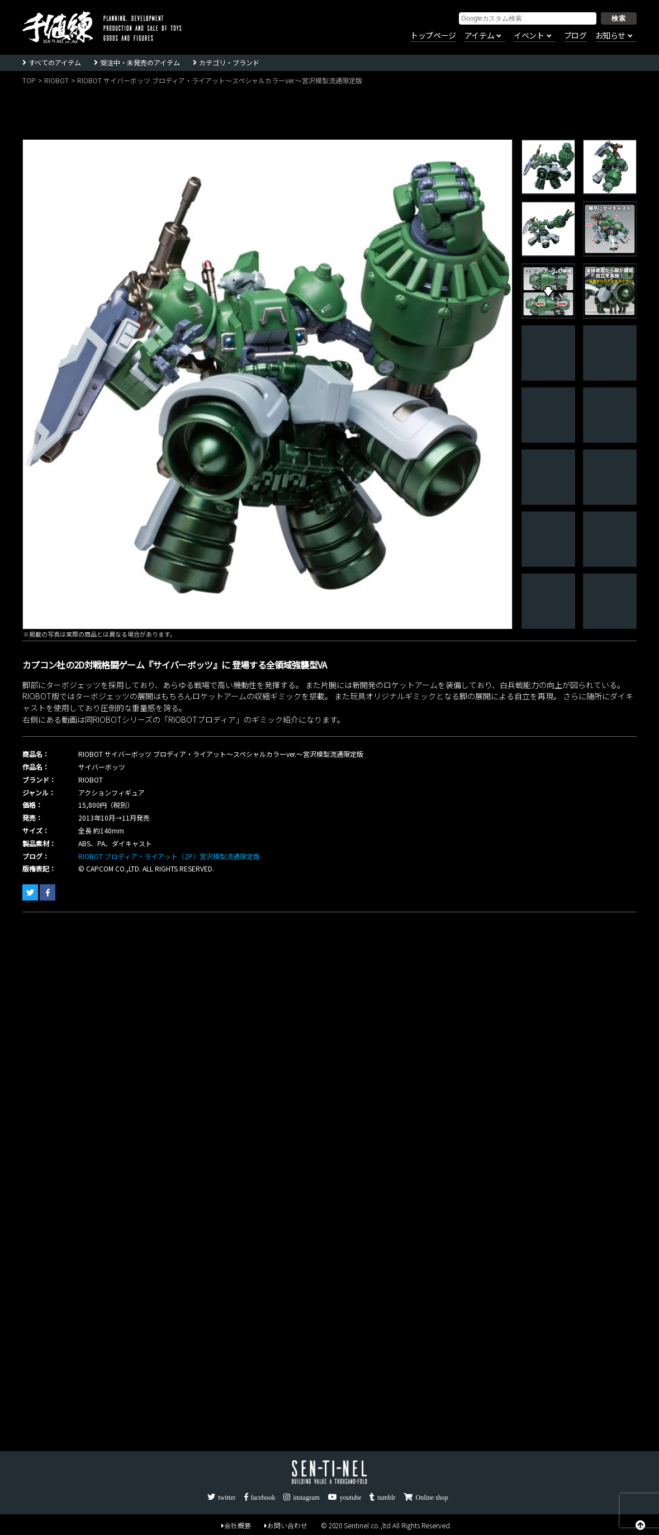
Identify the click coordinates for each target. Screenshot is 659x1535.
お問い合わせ (285, 1525)
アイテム (479, 36)
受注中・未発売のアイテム (140, 62)
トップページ (433, 36)
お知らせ (610, 36)
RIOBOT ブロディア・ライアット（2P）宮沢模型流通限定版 (169, 856)
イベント (529, 36)
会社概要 (236, 1525)
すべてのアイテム (55, 62)
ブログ (575, 36)
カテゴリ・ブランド (229, 62)
